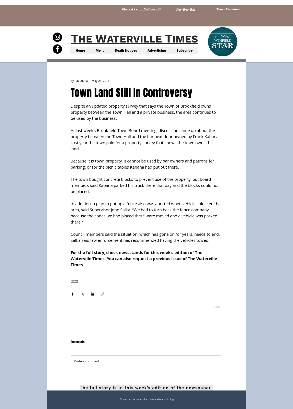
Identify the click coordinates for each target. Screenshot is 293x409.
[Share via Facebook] (72, 294)
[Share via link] (102, 294)
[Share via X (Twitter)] (82, 294)
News (74, 281)
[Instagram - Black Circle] (57, 37)
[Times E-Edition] (228, 9)
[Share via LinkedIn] (92, 294)
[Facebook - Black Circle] (57, 49)
